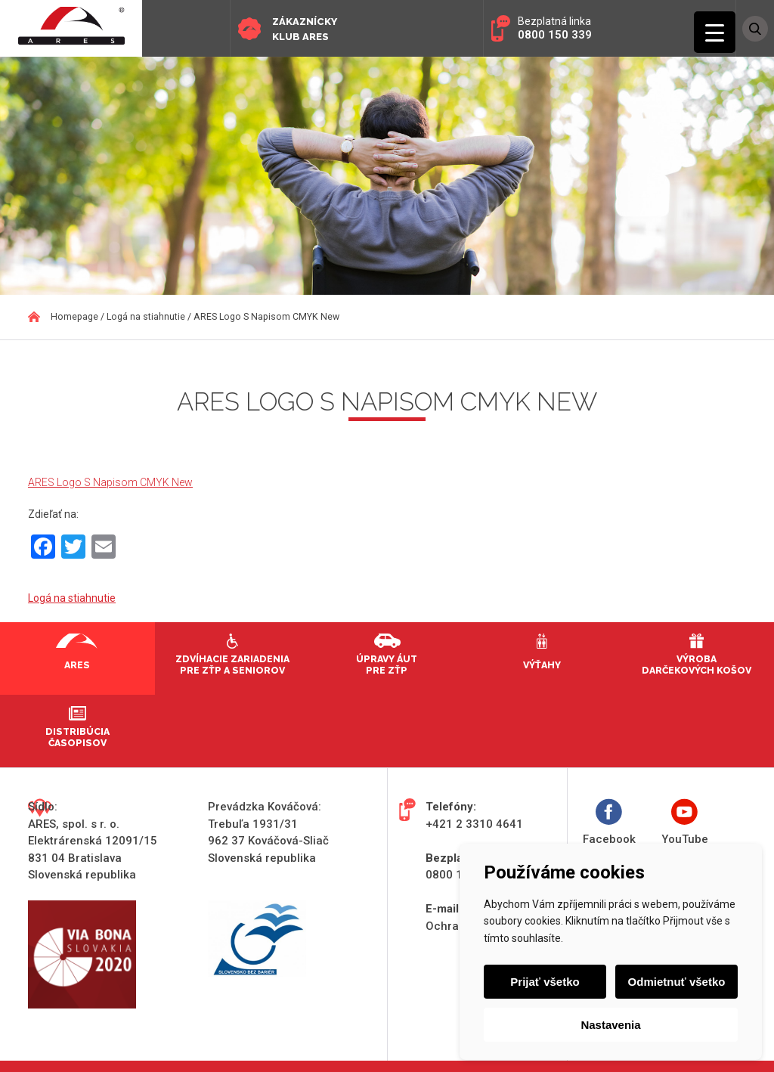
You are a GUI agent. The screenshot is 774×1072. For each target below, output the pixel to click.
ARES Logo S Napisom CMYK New (110, 482)
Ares (77, 665)
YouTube (684, 822)
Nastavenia (610, 1024)
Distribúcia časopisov (77, 737)
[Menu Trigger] (714, 32)
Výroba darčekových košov (696, 664)
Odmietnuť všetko (677, 981)
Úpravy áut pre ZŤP (386, 664)
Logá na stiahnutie (72, 598)
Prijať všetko (544, 981)
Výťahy (542, 665)
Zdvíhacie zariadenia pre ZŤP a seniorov (232, 664)
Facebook (609, 822)
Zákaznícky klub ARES (304, 29)
